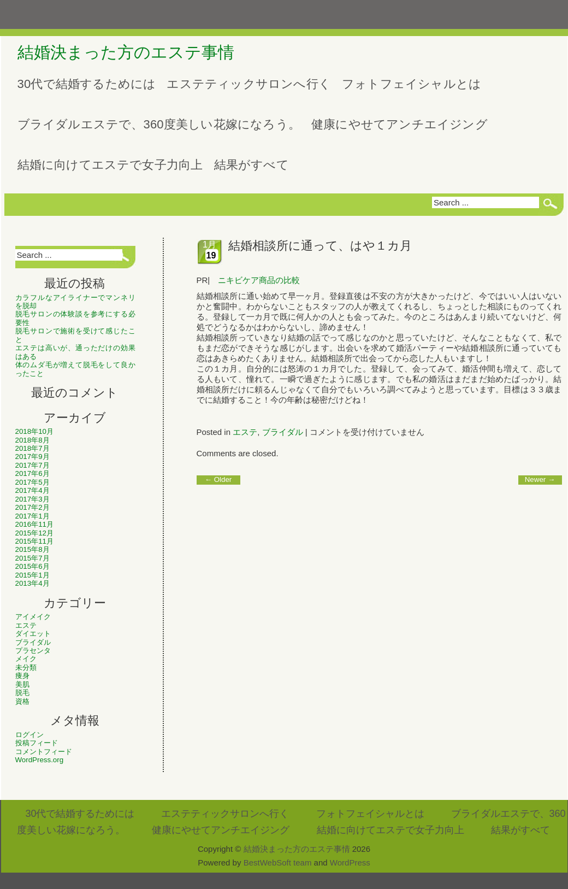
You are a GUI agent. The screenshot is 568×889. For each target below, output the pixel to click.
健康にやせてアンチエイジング (399, 124)
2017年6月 (32, 473)
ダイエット (33, 633)
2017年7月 (32, 465)
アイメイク (33, 617)
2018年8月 (32, 440)
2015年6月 (32, 566)
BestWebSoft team (278, 862)
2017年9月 (32, 456)
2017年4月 (32, 490)
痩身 (22, 676)
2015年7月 (32, 558)
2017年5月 (32, 482)
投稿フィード (36, 743)
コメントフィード (43, 751)
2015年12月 (34, 533)
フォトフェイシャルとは (411, 84)
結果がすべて (251, 165)
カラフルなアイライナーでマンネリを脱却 (75, 301)
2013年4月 (32, 583)
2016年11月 (34, 524)
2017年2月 (32, 507)
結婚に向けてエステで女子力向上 (110, 165)
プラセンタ (33, 650)
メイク (26, 659)
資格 (22, 701)
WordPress (350, 862)
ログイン (29, 735)
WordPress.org (39, 760)
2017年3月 (32, 499)
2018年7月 (32, 448)
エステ (26, 625)
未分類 (26, 667)
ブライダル (33, 642)
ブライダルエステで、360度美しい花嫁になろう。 (159, 124)
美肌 (22, 684)
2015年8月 (32, 549)
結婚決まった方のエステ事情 (125, 52)
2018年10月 (34, 431)
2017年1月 (32, 516)
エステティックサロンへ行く (249, 84)
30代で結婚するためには (86, 84)
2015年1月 (32, 575)
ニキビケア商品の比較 (259, 280)
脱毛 (22, 692)
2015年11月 (34, 541)
